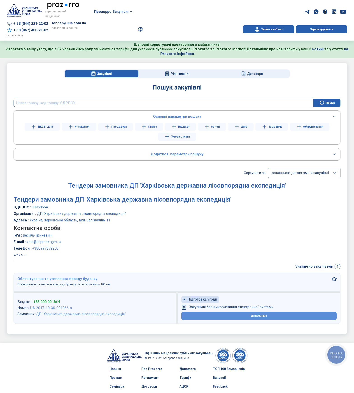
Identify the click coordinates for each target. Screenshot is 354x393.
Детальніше (259, 315)
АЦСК (183, 386)
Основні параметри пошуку (177, 116)
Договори (149, 386)
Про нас (115, 377)
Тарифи (185, 377)
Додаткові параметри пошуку (177, 154)
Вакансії (219, 377)
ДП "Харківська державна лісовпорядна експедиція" (81, 314)
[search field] (163, 103)
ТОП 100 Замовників (229, 369)
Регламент (150, 377)
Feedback (220, 386)
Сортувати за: (255, 173)
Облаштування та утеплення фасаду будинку (57, 279)
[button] (140, 29)
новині (318, 49)
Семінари (116, 386)
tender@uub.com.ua (69, 23)
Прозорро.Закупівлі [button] (111, 11)
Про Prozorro (151, 369)
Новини (115, 369)
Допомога (187, 369)
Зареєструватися (321, 29)
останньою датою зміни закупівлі (300, 173)
